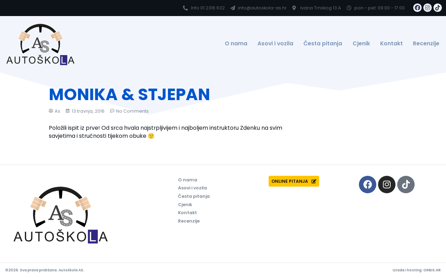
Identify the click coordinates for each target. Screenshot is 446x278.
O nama (236, 43)
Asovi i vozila (275, 43)
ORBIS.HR (432, 270)
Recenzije (426, 43)
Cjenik (361, 43)
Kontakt (391, 43)
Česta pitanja (322, 43)
